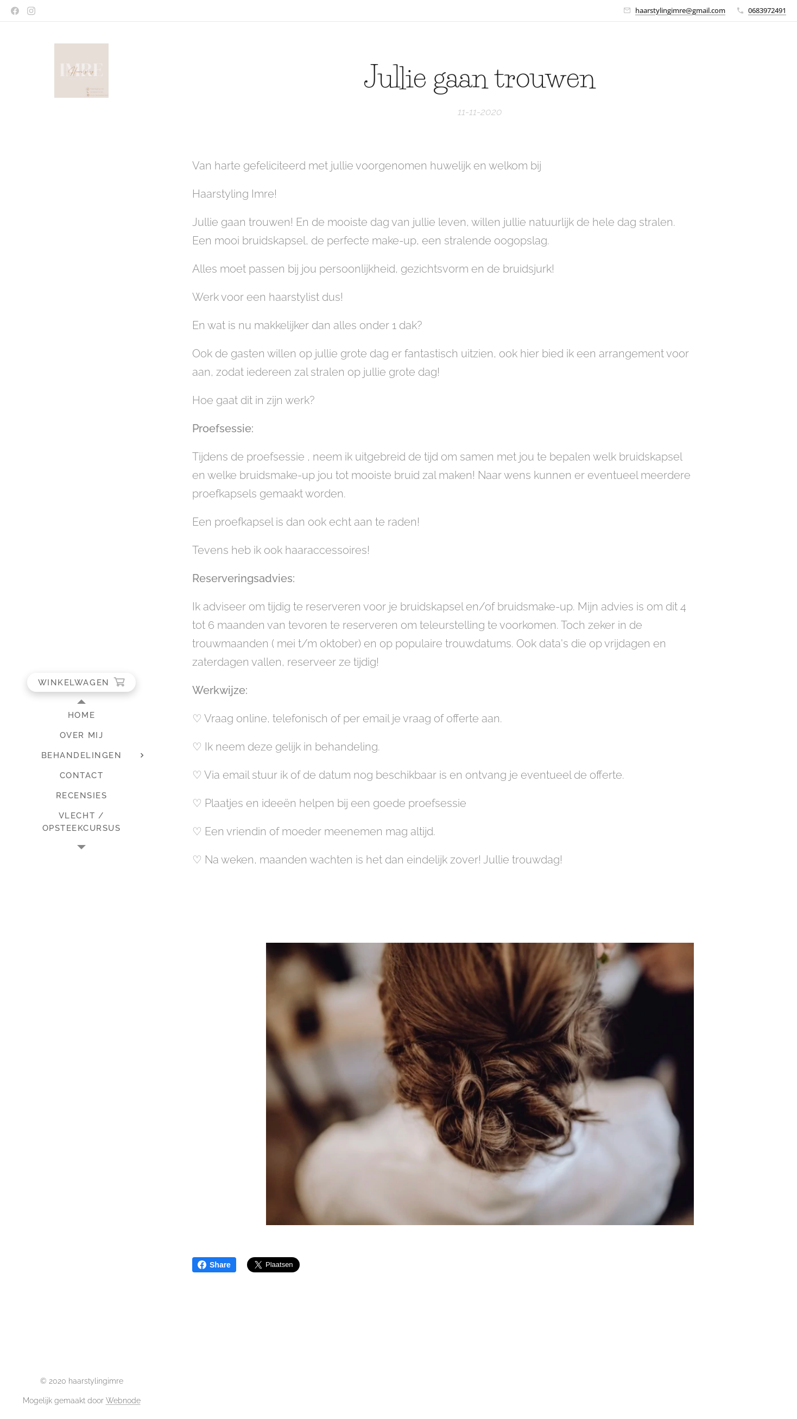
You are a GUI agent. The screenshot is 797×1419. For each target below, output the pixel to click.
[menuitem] (81, 715)
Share (214, 1264)
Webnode (123, 1400)
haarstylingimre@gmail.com (680, 10)
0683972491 (767, 10)
